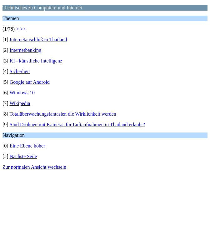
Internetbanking (25, 50)
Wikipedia (19, 103)
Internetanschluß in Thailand (38, 39)
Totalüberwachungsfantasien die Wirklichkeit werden (62, 114)
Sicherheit (20, 71)
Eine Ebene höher (27, 145)
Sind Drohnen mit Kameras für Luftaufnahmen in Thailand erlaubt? (77, 124)
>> (23, 29)
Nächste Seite (23, 156)
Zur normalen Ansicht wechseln (34, 167)
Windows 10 (22, 92)
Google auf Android (30, 82)
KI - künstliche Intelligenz (36, 60)
